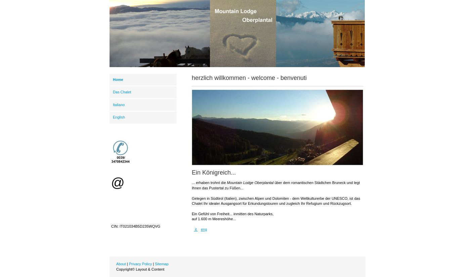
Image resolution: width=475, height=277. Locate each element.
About (121, 264)
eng (204, 229)
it (196, 229)
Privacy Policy (140, 264)
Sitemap (161, 264)
